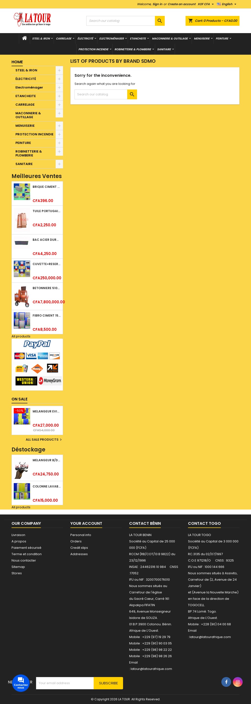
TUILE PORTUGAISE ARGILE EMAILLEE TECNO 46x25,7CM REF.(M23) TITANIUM (47, 211)
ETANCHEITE (138, 38)
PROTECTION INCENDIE (93, 49)
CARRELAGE (63, 38)
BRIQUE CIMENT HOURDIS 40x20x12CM (47, 187)
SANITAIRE (164, 49)
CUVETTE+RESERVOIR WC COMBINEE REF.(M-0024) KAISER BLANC (47, 264)
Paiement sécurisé (26, 547)
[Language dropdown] (227, 4)
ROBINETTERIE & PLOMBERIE (132, 49)
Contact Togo (204, 523)
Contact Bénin (145, 523)
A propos (19, 541)
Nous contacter (24, 560)
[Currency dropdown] (206, 4)
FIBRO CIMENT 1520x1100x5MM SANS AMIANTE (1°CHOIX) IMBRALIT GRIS (47, 315)
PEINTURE (222, 38)
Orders (76, 541)
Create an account (182, 4)
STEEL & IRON (41, 38)
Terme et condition (27, 554)
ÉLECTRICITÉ (85, 38)
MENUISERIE (202, 38)
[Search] (125, 21)
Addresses (79, 554)
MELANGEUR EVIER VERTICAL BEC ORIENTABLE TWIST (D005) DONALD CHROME (47, 411)
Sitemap (18, 566)
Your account (86, 523)
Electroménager (111, 38)
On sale (19, 399)
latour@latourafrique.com (210, 637)
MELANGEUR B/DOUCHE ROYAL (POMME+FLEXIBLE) (47, 460)
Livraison (18, 535)
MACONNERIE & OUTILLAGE (170, 38)
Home (17, 62)
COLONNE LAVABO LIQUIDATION (47, 486)
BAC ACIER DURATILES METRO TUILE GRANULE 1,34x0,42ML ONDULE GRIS (47, 240)
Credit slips (79, 547)
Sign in (157, 4)
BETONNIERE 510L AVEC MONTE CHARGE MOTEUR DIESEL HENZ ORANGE (47, 288)
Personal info (80, 535)
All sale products (44, 439)
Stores (17, 573)
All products (21, 336)
